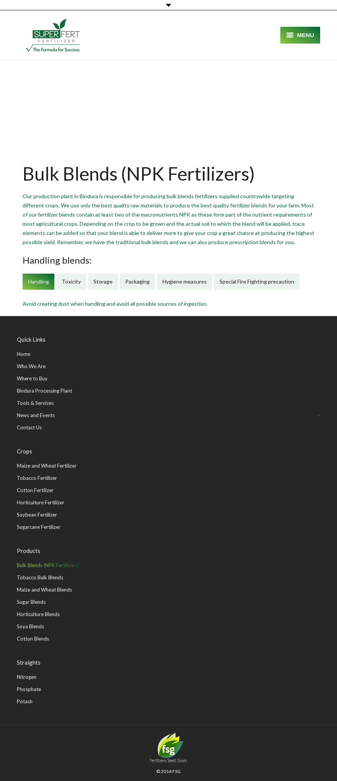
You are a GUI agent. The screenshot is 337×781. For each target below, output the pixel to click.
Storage (103, 281)
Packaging (137, 281)
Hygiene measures (184, 281)
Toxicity (71, 281)
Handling (38, 281)
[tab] (38, 282)
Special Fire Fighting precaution (256, 281)
